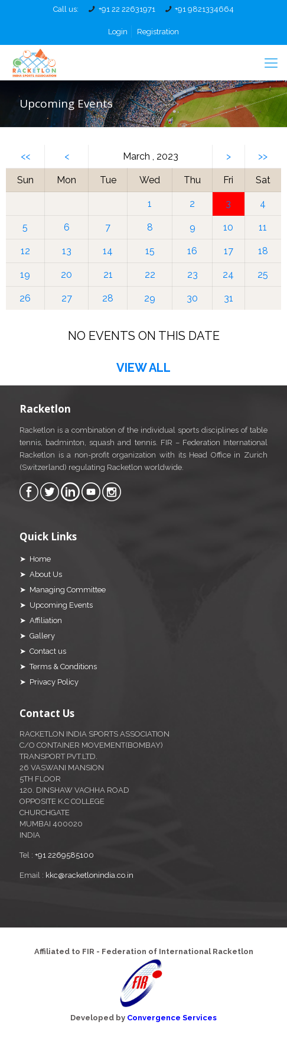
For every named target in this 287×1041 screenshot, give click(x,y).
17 (228, 251)
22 (150, 274)
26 (25, 298)
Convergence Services (172, 1017)
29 (149, 298)
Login (118, 31)
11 (263, 227)
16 (192, 251)
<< (25, 156)
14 (108, 251)
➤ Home (35, 558)
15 (150, 251)
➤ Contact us (42, 651)
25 (262, 274)
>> (263, 156)
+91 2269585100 (64, 855)
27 (66, 298)
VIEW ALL (143, 368)
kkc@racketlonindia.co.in (89, 875)
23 (192, 274)
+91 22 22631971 (127, 9)
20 (66, 274)
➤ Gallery (37, 635)
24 (228, 274)
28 (107, 298)
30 (192, 298)
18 (263, 251)
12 (25, 251)
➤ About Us (40, 574)
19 (25, 274)
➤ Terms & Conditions (58, 666)
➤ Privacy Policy (49, 681)
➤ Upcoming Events (56, 605)
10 (228, 227)
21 (108, 274)
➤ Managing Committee (62, 589)
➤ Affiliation (40, 620)
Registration (158, 31)
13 (66, 251)
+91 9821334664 (204, 9)
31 (228, 298)
